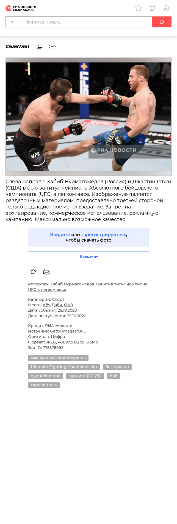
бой (114, 375)
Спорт (58, 299)
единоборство (45, 375)
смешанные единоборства (58, 357)
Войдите (60, 234)
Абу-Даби (52, 304)
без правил (117, 366)
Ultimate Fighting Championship (64, 366)
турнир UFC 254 (85, 375)
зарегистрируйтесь (103, 234)
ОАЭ (68, 304)
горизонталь (44, 384)
